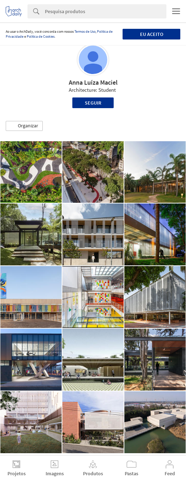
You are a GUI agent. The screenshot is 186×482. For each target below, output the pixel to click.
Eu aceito (151, 34)
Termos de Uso (84, 31)
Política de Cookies (41, 36)
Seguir (93, 103)
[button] (24, 126)
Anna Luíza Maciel (93, 82)
